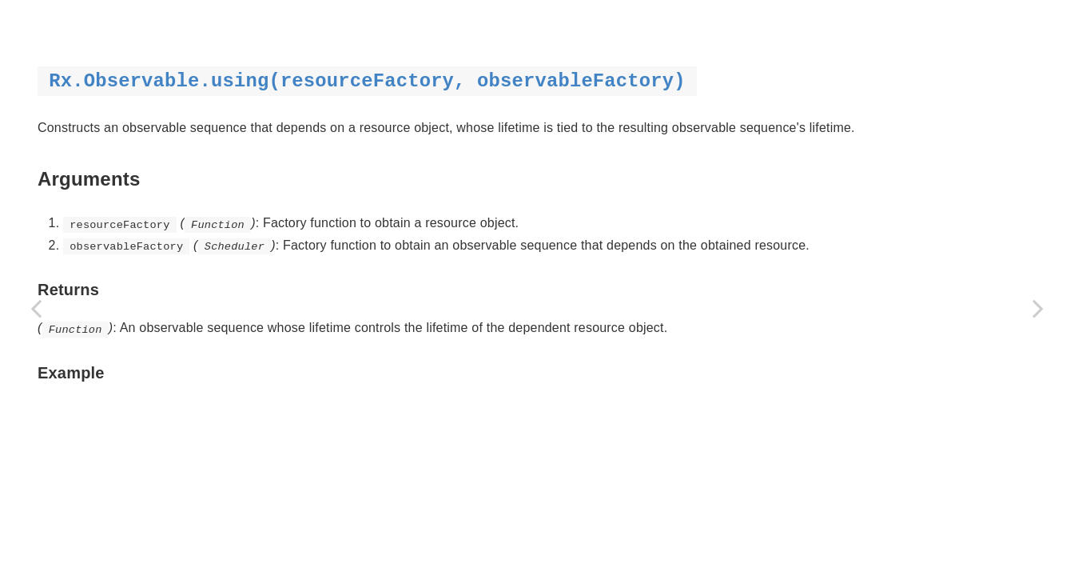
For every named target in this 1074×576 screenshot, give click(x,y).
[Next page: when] (1038, 308)
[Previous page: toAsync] (36, 308)
